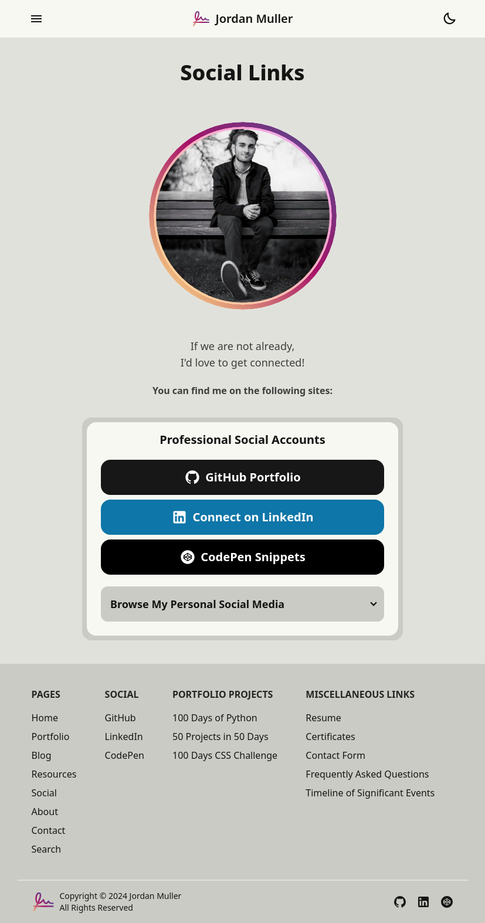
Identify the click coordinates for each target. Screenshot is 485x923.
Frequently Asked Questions (367, 774)
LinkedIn (124, 736)
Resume (323, 717)
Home (45, 717)
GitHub (120, 717)
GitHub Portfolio (242, 477)
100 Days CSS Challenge (224, 755)
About (45, 811)
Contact (49, 830)
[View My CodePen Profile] (447, 902)
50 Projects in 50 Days (220, 736)
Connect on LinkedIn (242, 517)
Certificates (330, 736)
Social (44, 792)
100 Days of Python (214, 717)
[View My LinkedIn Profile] (423, 902)
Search (47, 849)
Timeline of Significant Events (370, 792)
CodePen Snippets (242, 557)
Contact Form (335, 755)
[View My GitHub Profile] (400, 902)
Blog (42, 755)
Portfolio (51, 736)
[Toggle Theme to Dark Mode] (449, 19)
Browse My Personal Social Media (197, 604)
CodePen (124, 755)
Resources (54, 774)
